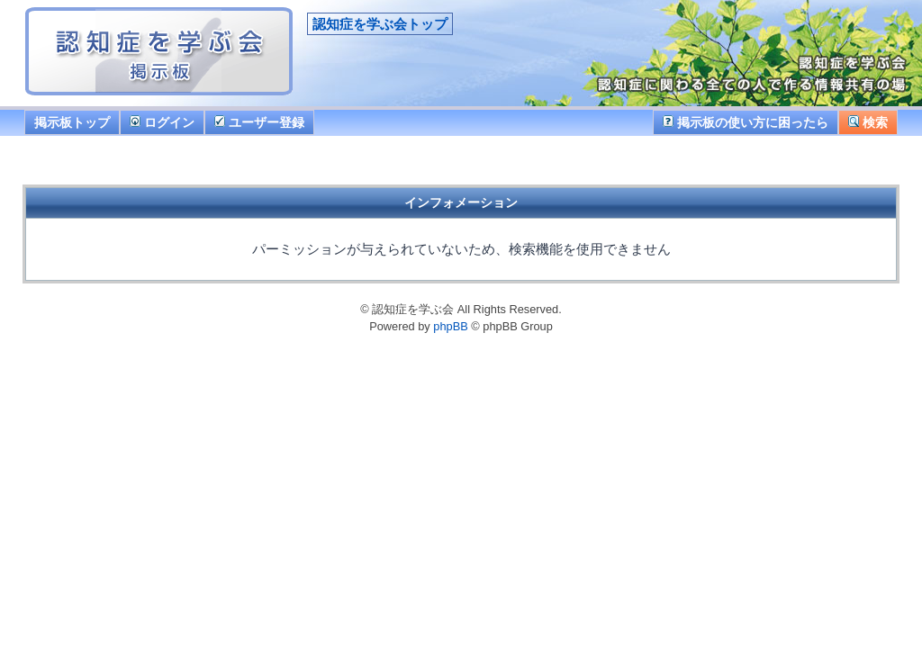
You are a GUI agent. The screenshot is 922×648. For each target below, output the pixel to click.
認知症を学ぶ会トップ (379, 24)
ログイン (162, 122)
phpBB (450, 326)
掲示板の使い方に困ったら (745, 122)
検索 (868, 122)
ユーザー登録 (259, 122)
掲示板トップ (72, 122)
